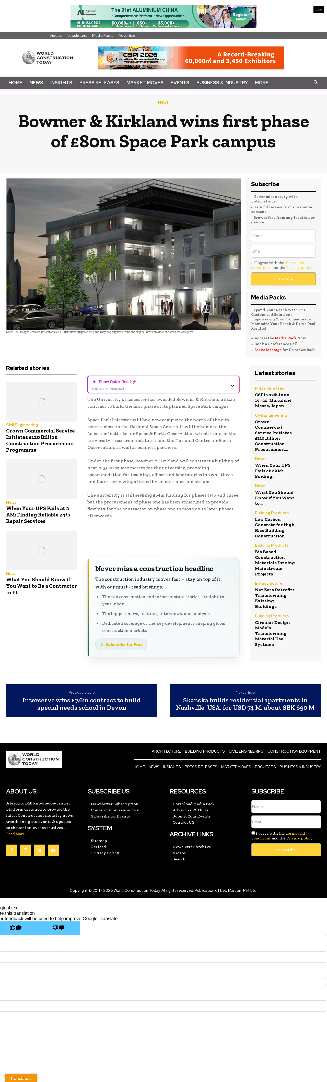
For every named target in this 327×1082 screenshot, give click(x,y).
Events (180, 83)
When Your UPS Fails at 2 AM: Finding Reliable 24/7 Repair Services (38, 514)
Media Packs (103, 35)
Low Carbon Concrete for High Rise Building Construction (275, 527)
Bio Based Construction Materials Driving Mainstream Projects (275, 562)
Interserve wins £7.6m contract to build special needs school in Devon (81, 703)
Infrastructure (269, 584)
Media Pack (286, 338)
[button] (316, 83)
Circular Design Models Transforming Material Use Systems (272, 633)
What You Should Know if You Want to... (274, 497)
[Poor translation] (58, 928)
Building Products (272, 513)
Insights (61, 83)
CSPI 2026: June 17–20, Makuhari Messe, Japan (273, 400)
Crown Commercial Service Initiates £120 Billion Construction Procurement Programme (40, 440)
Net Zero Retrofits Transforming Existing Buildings (275, 598)
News (36, 83)
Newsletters (77, 35)
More (261, 83)
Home (15, 83)
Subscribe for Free (124, 644)
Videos (56, 35)
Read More (15, 834)
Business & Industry (222, 83)
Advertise (127, 35)
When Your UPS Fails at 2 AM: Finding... (272, 470)
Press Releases (99, 83)
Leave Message (268, 349)
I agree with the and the (281, 265)
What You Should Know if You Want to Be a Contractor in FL (41, 585)
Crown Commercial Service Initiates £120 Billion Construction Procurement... (273, 435)
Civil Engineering (22, 425)
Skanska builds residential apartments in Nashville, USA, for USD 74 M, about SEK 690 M (245, 703)
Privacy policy (299, 267)
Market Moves (145, 83)
